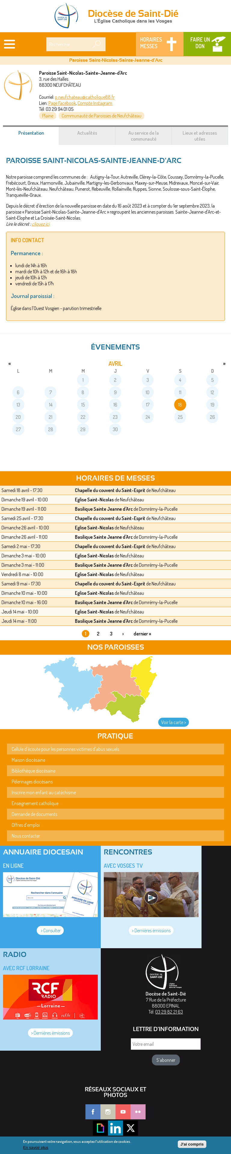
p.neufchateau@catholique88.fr (85, 97)
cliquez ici (40, 224)
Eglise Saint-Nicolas (94, 500)
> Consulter (50, 930)
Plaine (47, 116)
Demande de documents (34, 814)
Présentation (38, 136)
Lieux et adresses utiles (200, 136)
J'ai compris (192, 1145)
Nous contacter (26, 836)
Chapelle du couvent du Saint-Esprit (110, 490)
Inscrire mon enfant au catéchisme (44, 792)
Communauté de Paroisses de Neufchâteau (101, 116)
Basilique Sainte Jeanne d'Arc (104, 509)
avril (115, 363)
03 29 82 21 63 (169, 1012)
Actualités (87, 133)
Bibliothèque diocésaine (33, 771)
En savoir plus (35, 1149)
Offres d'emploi (26, 825)
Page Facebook (62, 103)
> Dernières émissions (151, 930)
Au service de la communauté (143, 136)
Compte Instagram (95, 103)
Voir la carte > (173, 722)
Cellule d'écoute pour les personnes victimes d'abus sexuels (65, 749)
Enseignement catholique (35, 803)
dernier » (142, 634)
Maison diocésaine (28, 760)
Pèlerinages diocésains (32, 782)
